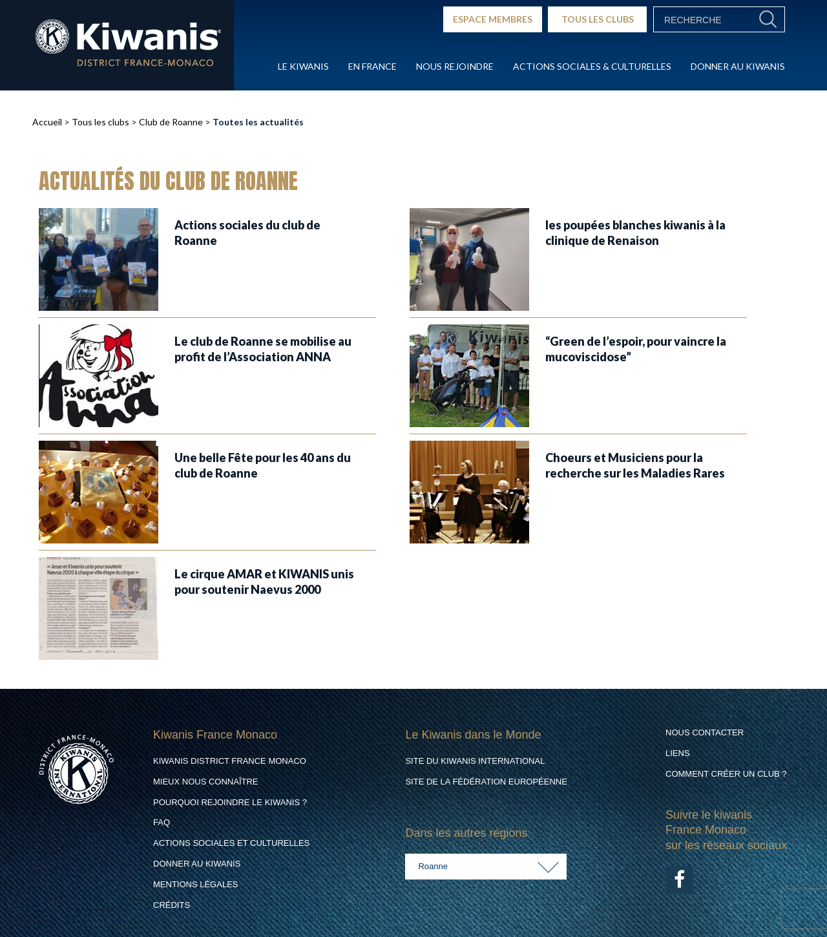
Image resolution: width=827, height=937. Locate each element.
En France (372, 66)
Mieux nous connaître (205, 781)
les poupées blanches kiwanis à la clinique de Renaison (635, 232)
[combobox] (486, 866)
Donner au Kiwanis (738, 66)
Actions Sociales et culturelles (231, 843)
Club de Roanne (171, 121)
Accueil (47, 121)
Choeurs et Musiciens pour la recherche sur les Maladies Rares (635, 464)
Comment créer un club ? (726, 774)
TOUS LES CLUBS (597, 19)
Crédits (171, 905)
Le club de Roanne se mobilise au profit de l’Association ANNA (262, 348)
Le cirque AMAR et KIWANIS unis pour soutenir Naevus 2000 (264, 581)
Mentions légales (195, 884)
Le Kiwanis (303, 66)
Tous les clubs (100, 121)
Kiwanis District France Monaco (229, 761)
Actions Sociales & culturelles (592, 66)
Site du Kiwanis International (475, 761)
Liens (677, 753)
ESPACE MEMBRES (492, 19)
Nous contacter (704, 732)
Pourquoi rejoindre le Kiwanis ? (230, 802)
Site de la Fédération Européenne (486, 781)
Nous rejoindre (455, 66)
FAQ (161, 822)
